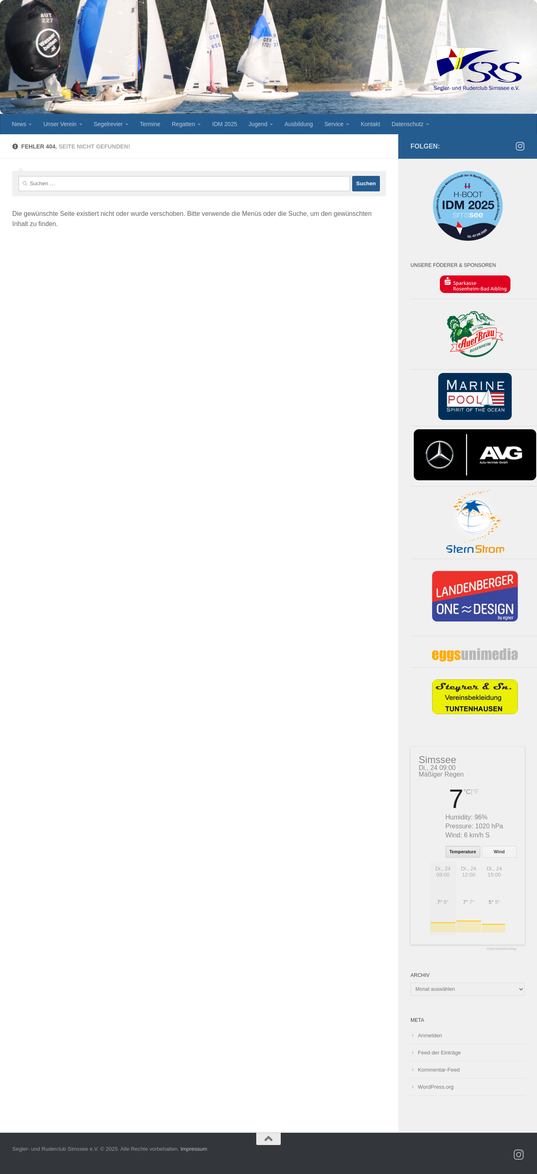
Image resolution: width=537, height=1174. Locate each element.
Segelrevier (108, 124)
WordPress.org (436, 1087)
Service (334, 124)
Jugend (258, 124)
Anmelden (430, 1035)
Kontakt (370, 124)
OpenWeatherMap (502, 949)
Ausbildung (298, 124)
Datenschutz (408, 124)
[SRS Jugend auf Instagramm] (520, 146)
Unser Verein (59, 124)
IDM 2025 (224, 124)
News (19, 124)
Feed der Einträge (439, 1053)
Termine (150, 124)
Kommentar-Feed (439, 1070)
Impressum (193, 1149)
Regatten (183, 124)
